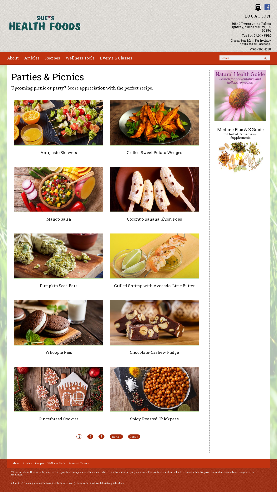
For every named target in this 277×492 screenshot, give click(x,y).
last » (134, 436)
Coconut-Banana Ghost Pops (154, 219)
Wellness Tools (80, 58)
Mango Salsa (58, 219)
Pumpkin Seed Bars (58, 285)
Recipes (52, 58)
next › (116, 436)
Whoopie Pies (58, 352)
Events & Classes (116, 58)
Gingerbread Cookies (58, 419)
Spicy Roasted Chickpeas (154, 419)
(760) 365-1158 (260, 49)
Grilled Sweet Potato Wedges (154, 152)
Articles (31, 58)
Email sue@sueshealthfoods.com (258, 7)
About (13, 58)
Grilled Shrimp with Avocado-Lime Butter (154, 285)
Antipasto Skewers (58, 152)
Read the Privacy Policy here (110, 483)
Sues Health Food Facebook (267, 7)
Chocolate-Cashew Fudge (154, 352)
